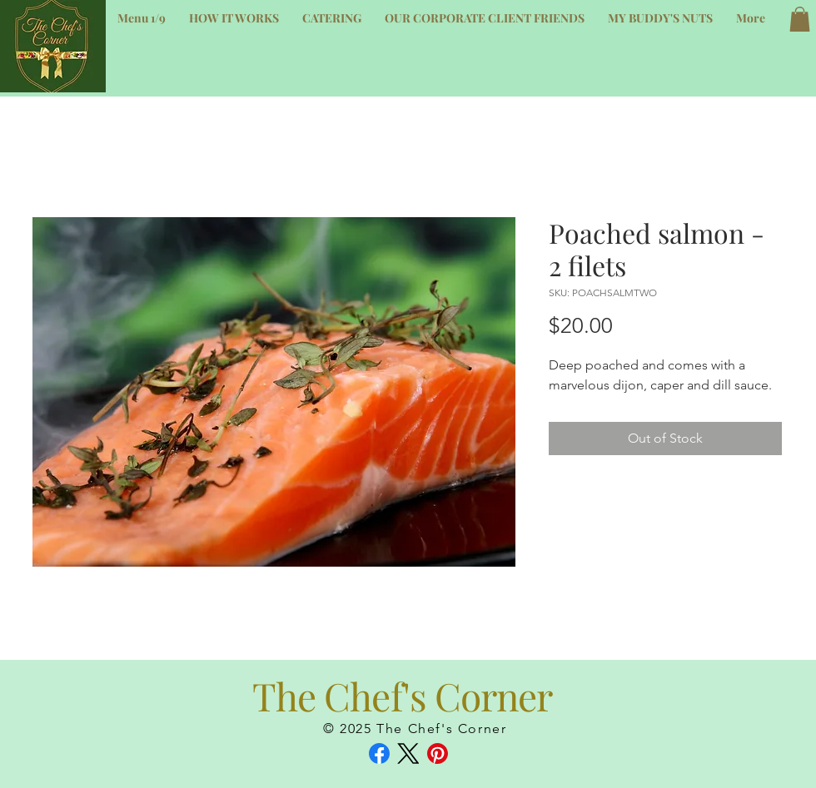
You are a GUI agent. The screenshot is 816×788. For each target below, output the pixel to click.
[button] (799, 19)
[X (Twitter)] (408, 753)
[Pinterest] (437, 753)
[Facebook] (379, 753)
